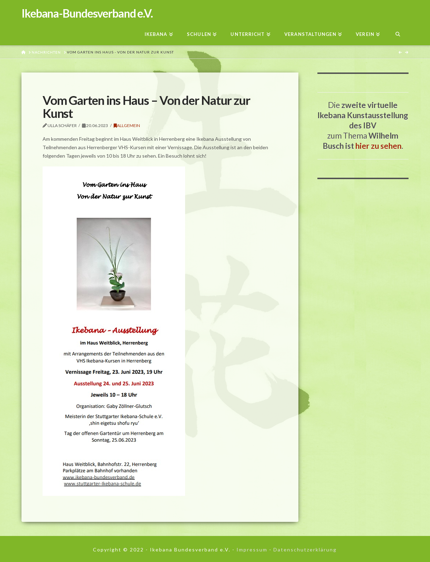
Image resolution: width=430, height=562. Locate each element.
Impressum (251, 549)
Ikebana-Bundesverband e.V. (87, 13)
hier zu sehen (378, 146)
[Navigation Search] (397, 32)
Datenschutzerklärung (305, 549)
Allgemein (127, 125)
